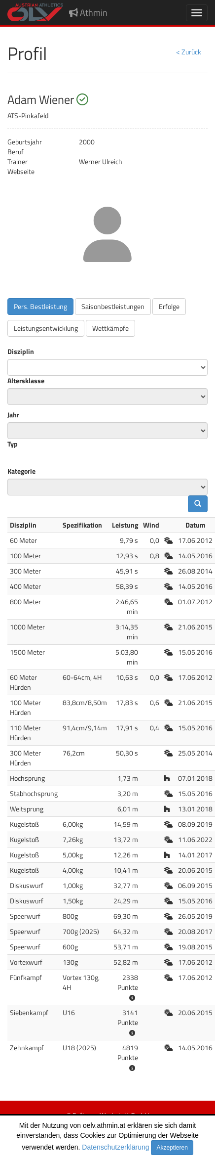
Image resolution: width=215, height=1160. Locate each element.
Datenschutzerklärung (115, 1147)
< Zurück (188, 51)
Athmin (88, 12)
